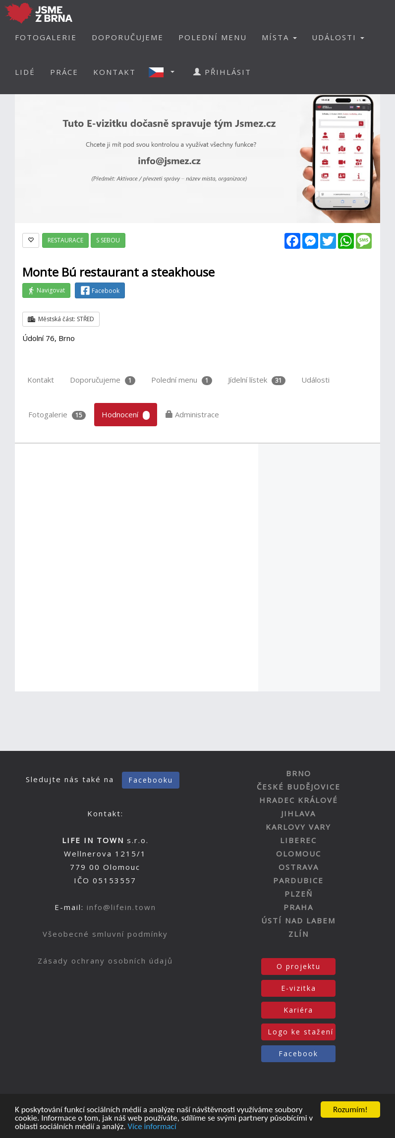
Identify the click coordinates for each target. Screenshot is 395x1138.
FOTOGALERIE (46, 37)
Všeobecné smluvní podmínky (105, 934)
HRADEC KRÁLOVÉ (298, 800)
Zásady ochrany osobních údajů (105, 961)
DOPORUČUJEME (128, 37)
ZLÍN (298, 934)
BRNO (298, 773)
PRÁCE (64, 72)
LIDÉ (25, 72)
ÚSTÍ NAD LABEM (298, 920)
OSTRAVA (299, 867)
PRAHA (298, 907)
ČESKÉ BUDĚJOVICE (298, 787)
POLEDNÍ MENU (212, 37)
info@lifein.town (121, 907)
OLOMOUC (298, 853)
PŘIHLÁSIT (222, 72)
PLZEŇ (298, 894)
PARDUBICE (298, 880)
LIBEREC (298, 840)
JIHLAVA (298, 813)
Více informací (151, 1127)
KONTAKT (114, 72)
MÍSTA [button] (279, 37)
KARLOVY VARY (298, 827)
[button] (164, 71)
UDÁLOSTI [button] (338, 37)
